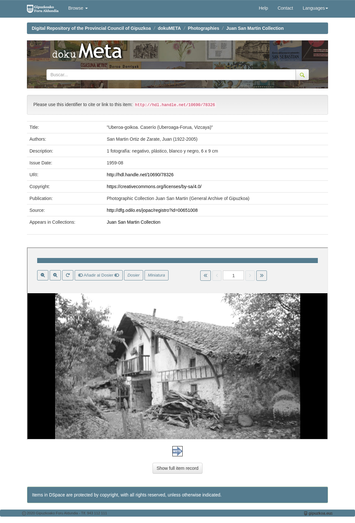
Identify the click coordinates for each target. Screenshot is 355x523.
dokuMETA (169, 28)
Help (263, 8)
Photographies (203, 28)
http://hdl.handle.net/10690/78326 (140, 174)
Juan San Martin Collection (255, 28)
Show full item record (178, 468)
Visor (177, 343)
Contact (285, 8)
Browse (78, 8)
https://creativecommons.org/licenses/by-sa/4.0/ (154, 186)
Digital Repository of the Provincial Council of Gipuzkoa (91, 28)
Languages (315, 8)
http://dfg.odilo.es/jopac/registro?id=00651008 (152, 210)
